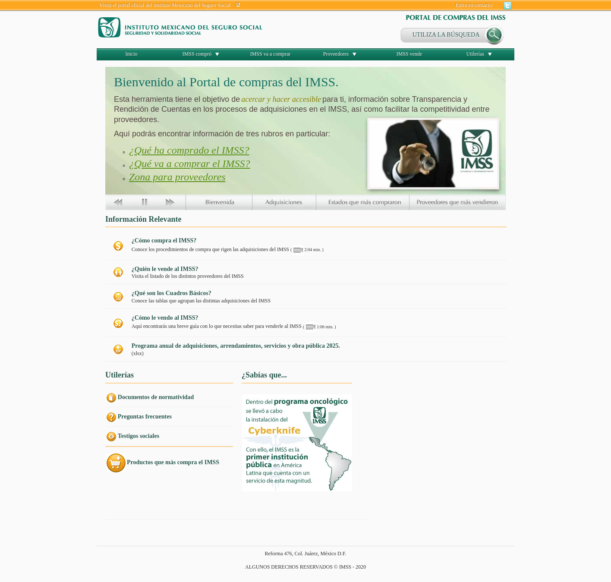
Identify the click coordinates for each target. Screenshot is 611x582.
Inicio (132, 54)
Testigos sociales (138, 436)
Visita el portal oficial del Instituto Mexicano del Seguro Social (164, 5)
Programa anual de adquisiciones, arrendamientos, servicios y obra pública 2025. (236, 346)
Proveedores (336, 54)
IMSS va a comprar (270, 54)
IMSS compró (197, 54)
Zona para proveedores (177, 176)
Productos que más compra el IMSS (173, 462)
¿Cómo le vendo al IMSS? (165, 318)
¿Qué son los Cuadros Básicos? (171, 293)
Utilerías (475, 54)
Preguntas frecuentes (145, 416)
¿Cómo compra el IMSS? (164, 240)
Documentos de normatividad (156, 397)
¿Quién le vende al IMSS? (165, 269)
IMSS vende (409, 54)
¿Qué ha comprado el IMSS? (189, 150)
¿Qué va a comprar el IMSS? (189, 163)
